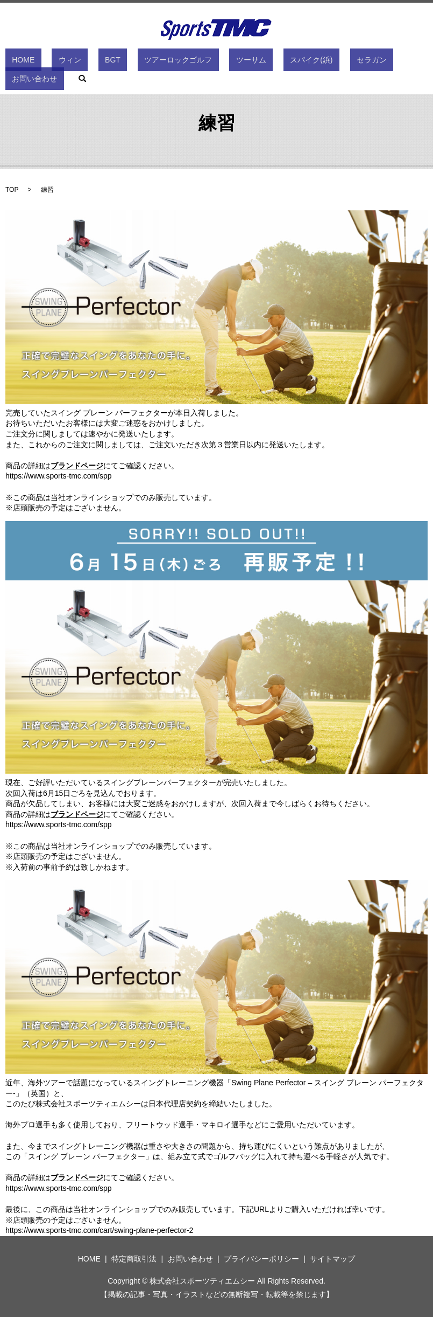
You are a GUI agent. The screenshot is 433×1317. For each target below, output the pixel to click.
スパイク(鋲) (260, 62)
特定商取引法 (134, 1258)
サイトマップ (332, 1258)
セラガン (308, 62)
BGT (102, 62)
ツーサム (213, 62)
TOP (11, 189)
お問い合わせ (355, 62)
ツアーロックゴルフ (154, 62)
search (397, 62)
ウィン (72, 62)
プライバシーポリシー (261, 1258)
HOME (39, 62)
